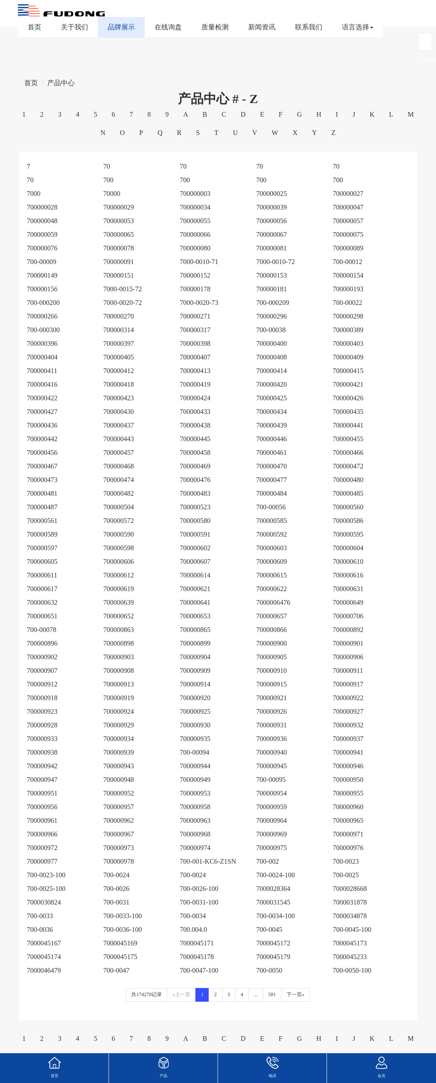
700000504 (118, 507)
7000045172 (273, 943)
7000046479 (44, 970)
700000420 (271, 384)
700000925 (195, 711)
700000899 (195, 643)
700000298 (348, 316)
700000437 (118, 425)
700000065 (118, 234)
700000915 (271, 684)
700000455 (348, 438)
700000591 (195, 534)
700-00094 (194, 752)
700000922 (348, 697)
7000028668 (350, 888)
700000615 (271, 575)
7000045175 (120, 956)
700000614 (195, 575)
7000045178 (197, 956)
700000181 (271, 289)
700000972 (42, 847)
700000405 (118, 357)
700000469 (195, 466)
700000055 (195, 220)
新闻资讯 (261, 27)
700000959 (271, 806)
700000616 (348, 575)
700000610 (348, 561)
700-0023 (346, 861)
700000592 (271, 534)
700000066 (195, 234)
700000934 (118, 738)
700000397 (118, 343)
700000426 (348, 398)
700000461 (271, 452)
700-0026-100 (199, 888)
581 (272, 994)
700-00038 (271, 329)
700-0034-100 (275, 915)
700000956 (42, 806)
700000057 (348, 220)
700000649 (348, 602)
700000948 (118, 779)
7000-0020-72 (122, 302)
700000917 (348, 684)
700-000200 (43, 302)
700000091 (118, 261)
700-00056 (271, 507)
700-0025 (346, 875)
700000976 (348, 847)
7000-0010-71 (199, 261)
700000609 (271, 561)
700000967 (118, 834)
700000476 (195, 479)
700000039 (271, 207)
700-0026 (116, 888)
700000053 (118, 220)
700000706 (348, 616)
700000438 (195, 425)
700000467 (42, 466)
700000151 (118, 275)
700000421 (348, 384)
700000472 (348, 466)
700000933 (42, 738)
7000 (33, 193)
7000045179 (273, 956)
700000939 (118, 752)
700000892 (348, 629)
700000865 (195, 629)
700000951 (42, 793)
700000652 (118, 616)
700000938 (42, 752)
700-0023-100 (46, 875)
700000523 (195, 507)
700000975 (271, 847)
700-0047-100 (199, 970)
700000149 (42, 275)
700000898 (118, 643)
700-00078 (41, 629)
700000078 (118, 248)
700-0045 (269, 929)
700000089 (348, 248)
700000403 (348, 343)
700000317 (195, 329)
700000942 (42, 766)
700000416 (42, 384)
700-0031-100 (199, 902)
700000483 (195, 493)
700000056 (271, 220)
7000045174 (44, 956)
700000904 (195, 657)
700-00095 (271, 779)
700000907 (42, 670)
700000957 (118, 806)
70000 (111, 193)
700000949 (195, 779)
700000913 (118, 684)
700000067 (271, 234)
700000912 (42, 684)
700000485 (348, 493)
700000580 (195, 520)
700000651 (42, 616)
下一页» (295, 994)
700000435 (348, 411)
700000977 (42, 861)
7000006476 (273, 602)
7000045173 (350, 943)
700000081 (271, 248)
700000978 (118, 861)
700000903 (118, 657)
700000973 (118, 847)
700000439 (271, 425)
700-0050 (269, 970)
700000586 (348, 520)
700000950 (348, 779)
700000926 (271, 711)
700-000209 (272, 302)
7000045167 (44, 943)
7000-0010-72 (275, 261)
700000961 (42, 820)
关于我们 (74, 27)
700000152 (195, 275)
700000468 (118, 466)
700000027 (348, 193)
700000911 (348, 670)
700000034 (195, 207)
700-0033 (40, 915)
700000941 (348, 752)
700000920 (195, 697)
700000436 (42, 425)
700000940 (271, 752)
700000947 (42, 779)
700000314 (118, 329)
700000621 (195, 588)
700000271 (195, 316)
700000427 (42, 411)
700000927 (348, 711)
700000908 (118, 670)
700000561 (42, 520)
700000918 (42, 697)
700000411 (42, 370)
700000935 (195, 738)
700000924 (118, 711)
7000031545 (273, 902)
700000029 (118, 207)
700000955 (348, 793)
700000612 (118, 575)
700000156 (42, 289)
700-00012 (347, 261)
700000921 (271, 697)
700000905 (271, 657)
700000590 (118, 534)
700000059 (42, 234)
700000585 (271, 520)
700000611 (42, 575)
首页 (34, 27)
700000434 (271, 411)
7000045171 (197, 943)
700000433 (195, 411)
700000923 (42, 711)
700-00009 (41, 261)
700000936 (271, 738)
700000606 (118, 561)
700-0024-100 (275, 875)
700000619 (118, 588)
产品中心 (61, 82)
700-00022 (347, 302)
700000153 (271, 275)
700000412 (118, 370)
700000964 (271, 820)
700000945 (271, 766)
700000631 (348, 588)
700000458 (195, 452)
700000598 (118, 548)
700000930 (195, 725)
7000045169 (120, 943)
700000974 (195, 847)
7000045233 (350, 956)
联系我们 (308, 27)
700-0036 (40, 929)
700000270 (118, 316)
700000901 (348, 643)
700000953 (195, 793)
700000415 (348, 370)
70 (106, 166)
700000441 (348, 425)
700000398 (195, 343)
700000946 (348, 766)
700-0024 (116, 875)
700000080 (195, 248)
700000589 (42, 534)
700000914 (195, 684)
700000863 (118, 629)
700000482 (118, 493)
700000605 (42, 561)
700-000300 (43, 329)
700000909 (195, 670)
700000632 (42, 602)
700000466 (348, 452)
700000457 (118, 452)
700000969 (271, 834)
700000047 (348, 207)
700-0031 (116, 902)
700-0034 (193, 915)
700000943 (118, 766)
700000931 (271, 725)
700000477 (271, 479)
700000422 (42, 398)
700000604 (348, 548)
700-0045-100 (352, 929)
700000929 (118, 725)
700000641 (195, 602)
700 (108, 180)
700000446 (271, 438)
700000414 (271, 370)
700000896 (42, 643)
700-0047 (116, 970)
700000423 (118, 398)
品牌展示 (121, 27)
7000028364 (273, 888)
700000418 (118, 384)
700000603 (271, 548)
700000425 (271, 398)
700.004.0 (193, 929)
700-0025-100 (46, 888)
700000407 (195, 357)
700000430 (118, 411)
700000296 (271, 316)
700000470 (271, 466)
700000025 (271, 193)
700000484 (271, 493)
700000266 (42, 316)
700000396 (42, 343)
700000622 (271, 588)
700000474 (118, 479)
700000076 (42, 248)
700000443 (118, 438)
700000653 (195, 616)
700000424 (195, 398)
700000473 (42, 479)
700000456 (42, 452)
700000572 (118, 520)
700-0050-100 (352, 970)
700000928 (42, 725)
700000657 (271, 616)
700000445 (195, 438)
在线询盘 (168, 27)
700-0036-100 (122, 929)
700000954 (271, 793)
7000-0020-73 (199, 302)
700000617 (42, 588)
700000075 (348, 234)
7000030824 (44, 902)
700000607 (195, 561)
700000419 (195, 384)
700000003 (195, 193)
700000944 (195, 766)
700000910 (271, 670)
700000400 (271, 343)
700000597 (42, 548)
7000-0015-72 (122, 289)
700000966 (42, 834)
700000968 (195, 834)
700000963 (195, 820)
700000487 (42, 507)
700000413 (195, 370)
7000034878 (350, 915)
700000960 (348, 806)
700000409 (348, 357)
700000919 (118, 697)
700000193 (348, 289)
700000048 (42, 220)
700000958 (195, 806)
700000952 (118, 793)
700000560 (348, 507)
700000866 (271, 629)
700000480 (348, 479)
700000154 (348, 275)
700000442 (42, 438)
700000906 (348, 657)
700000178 (195, 289)
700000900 (271, 643)
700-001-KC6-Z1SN (208, 861)
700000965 (348, 820)
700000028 (42, 207)
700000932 (348, 725)
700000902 (42, 657)
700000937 (348, 738)
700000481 (42, 493)
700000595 (348, 534)
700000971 (348, 834)
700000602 (195, 548)
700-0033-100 (122, 915)
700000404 (42, 357)
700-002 (267, 861)
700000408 (271, 357)
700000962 (118, 820)
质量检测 (215, 27)
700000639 (118, 602)
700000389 (348, 329)
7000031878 (350, 902)
